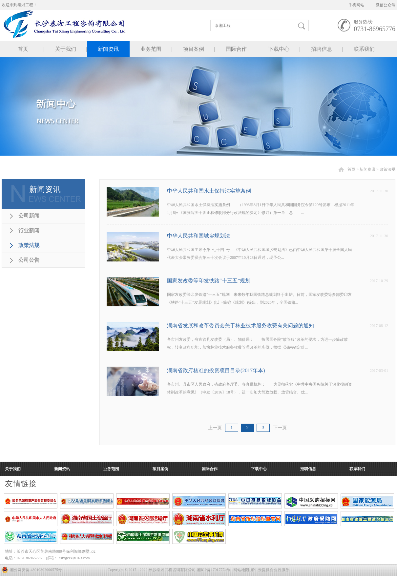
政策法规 (387, 169)
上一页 (215, 427)
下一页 (280, 427)
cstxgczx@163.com (74, 558)
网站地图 (240, 569)
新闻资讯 (367, 169)
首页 (23, 49)
